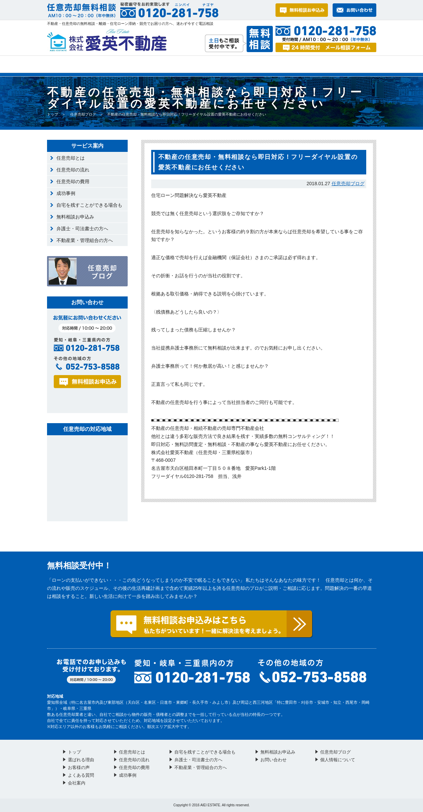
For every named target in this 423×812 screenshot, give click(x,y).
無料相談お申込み (75, 216)
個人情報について (337, 760)
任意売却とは (70, 158)
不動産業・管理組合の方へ (84, 240)
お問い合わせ (289, 64)
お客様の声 (163, 64)
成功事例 (65, 193)
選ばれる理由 (101, 64)
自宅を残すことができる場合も (89, 205)
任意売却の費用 (72, 181)
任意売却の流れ (72, 169)
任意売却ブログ (83, 114)
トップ (58, 64)
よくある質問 (224, 64)
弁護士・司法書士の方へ (82, 228)
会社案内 (349, 64)
